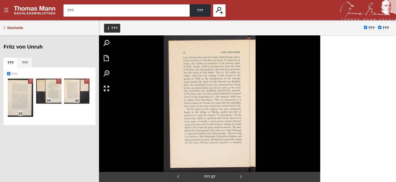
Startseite (15, 28)
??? (34, 10)
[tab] (11, 63)
